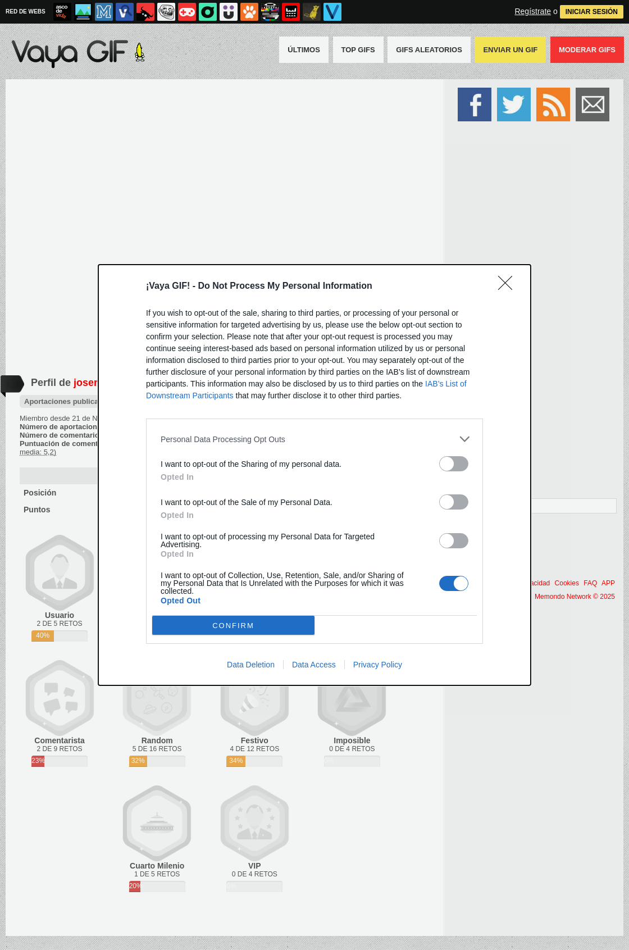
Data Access (314, 664)
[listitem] (314, 439)
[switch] (453, 463)
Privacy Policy (377, 664)
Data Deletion (251, 664)
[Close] (508, 286)
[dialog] (314, 475)
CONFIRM (233, 625)
